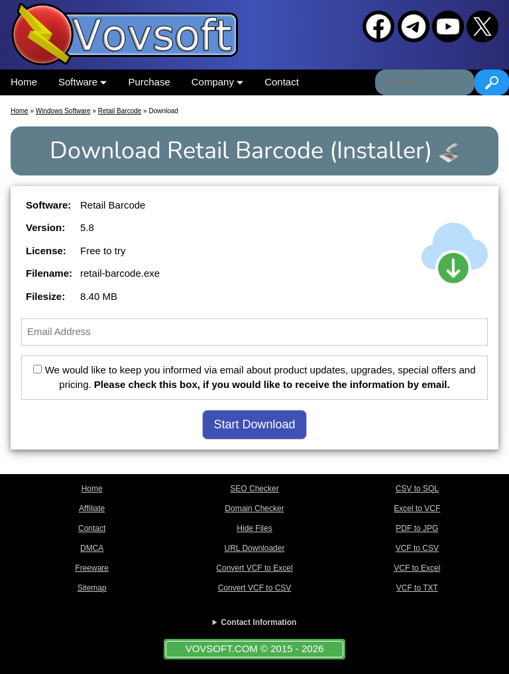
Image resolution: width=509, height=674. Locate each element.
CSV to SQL (417, 488)
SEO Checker (254, 488)
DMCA (91, 548)
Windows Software (63, 111)
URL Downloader (255, 548)
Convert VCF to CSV (255, 588)
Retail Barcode (120, 111)
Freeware (92, 568)
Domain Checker (254, 508)
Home (24, 81)
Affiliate (92, 508)
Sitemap (92, 588)
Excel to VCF (417, 508)
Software (82, 81)
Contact (281, 81)
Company (217, 81)
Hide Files (254, 528)
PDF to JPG (417, 528)
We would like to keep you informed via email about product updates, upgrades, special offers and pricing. (254, 377)
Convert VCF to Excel (254, 568)
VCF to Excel (417, 568)
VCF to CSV (417, 548)
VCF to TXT (417, 588)
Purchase (149, 81)
